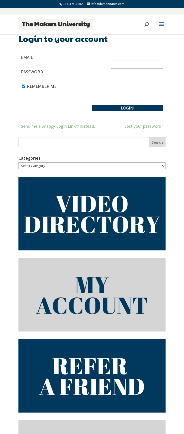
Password (32, 72)
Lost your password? (143, 126)
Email (27, 57)
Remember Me (41, 86)
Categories (29, 158)
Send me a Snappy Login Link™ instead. (58, 126)
